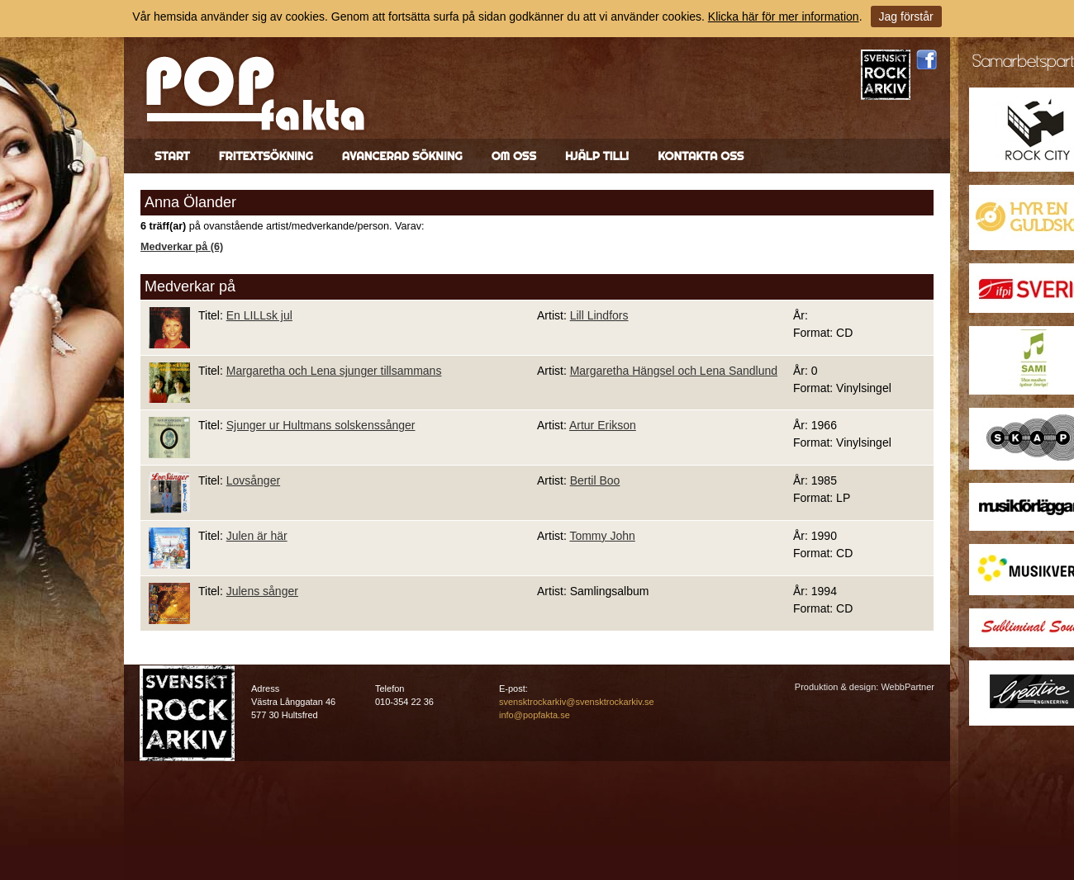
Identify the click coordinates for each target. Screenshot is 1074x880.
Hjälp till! (597, 156)
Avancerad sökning (402, 156)
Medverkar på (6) (181, 247)
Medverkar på (190, 286)
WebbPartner (907, 687)
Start (172, 156)
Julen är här (257, 535)
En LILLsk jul (259, 315)
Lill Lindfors (599, 315)
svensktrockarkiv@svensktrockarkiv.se (576, 702)
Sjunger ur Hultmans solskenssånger (321, 425)
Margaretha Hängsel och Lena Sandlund (673, 370)
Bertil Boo (595, 480)
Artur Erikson (602, 425)
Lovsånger (253, 480)
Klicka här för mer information (783, 16)
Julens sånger (262, 591)
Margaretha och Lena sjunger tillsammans (334, 370)
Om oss (514, 156)
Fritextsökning (266, 156)
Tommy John (601, 535)
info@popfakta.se (534, 715)
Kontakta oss (701, 156)
